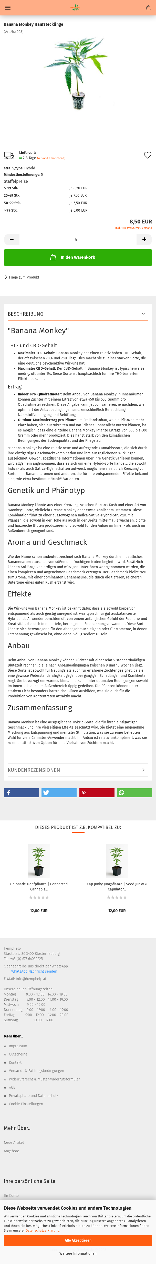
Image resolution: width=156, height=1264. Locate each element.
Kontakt (15, 1062)
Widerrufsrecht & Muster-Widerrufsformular (44, 1079)
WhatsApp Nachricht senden (33, 971)
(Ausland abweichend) (51, 158)
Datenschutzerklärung (42, 1230)
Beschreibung (26, 314)
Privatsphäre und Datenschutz (33, 1096)
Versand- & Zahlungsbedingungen (36, 1071)
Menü (8, 7)
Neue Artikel (14, 1142)
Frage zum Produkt (24, 277)
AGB (12, 1087)
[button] (21, 792)
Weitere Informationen (78, 1253)
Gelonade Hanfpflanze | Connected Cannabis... (39, 886)
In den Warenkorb (72, 257)
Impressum (18, 1046)
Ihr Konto (11, 1195)
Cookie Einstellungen (26, 1104)
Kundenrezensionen (34, 770)
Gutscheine (18, 1054)
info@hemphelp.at (31, 979)
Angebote (11, 1151)
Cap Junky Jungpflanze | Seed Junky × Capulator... (117, 886)
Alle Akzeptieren (78, 1240)
